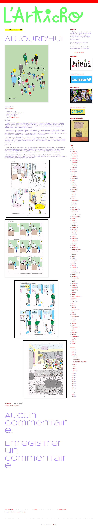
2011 (73, 392)
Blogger (54, 524)
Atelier (73, 169)
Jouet (73, 262)
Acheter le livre (15, 117)
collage (73, 202)
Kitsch (73, 263)
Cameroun (74, 189)
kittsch (73, 265)
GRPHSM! (74, 242)
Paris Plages (74, 289)
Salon (73, 319)
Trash (73, 334)
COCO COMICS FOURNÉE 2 (79, 361)
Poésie (73, 300)
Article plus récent (9, 509)
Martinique (74, 276)
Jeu (72, 258)
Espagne (73, 222)
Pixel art (73, 294)
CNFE (73, 198)
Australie (74, 173)
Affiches (73, 151)
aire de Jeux (74, 153)
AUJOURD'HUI (76, 359)
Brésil (73, 184)
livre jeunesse (16, 405)
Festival (73, 229)
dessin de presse (75, 216)
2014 (73, 385)
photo (73, 292)
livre (73, 271)
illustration (74, 247)
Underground (74, 338)
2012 (73, 390)
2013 (73, 388)
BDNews (74, 176)
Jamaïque (74, 254)
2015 (73, 383)
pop (72, 303)
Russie (73, 318)
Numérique (74, 287)
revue (73, 314)
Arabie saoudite (75, 160)
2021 (73, 354)
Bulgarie (73, 185)
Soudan (73, 321)
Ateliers (73, 171)
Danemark (74, 211)
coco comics (74, 200)
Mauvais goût (75, 278)
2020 (73, 373)
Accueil (35, 509)
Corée (73, 207)
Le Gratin (74, 269)
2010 (73, 394)
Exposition (74, 225)
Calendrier (74, 187)
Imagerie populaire (76, 249)
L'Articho (11, 405)
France (73, 234)
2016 (73, 381)
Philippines (74, 290)
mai (74, 364)
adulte (73, 149)
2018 (73, 377)
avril (74, 366)
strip (73, 325)
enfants (73, 220)
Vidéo (73, 341)
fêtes (73, 233)
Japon (73, 256)
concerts (73, 205)
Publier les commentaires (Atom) (18, 512)
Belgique (74, 178)
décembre (75, 356)
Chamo (73, 193)
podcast (73, 298)
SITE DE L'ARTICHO (79, 52)
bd (8, 405)
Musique (73, 283)
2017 (73, 379)
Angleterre (74, 156)
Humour (73, 245)
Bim (73, 180)
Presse (73, 307)
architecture (74, 162)
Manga (73, 274)
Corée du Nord (75, 209)
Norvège (73, 285)
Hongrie (73, 243)
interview (74, 251)
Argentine (74, 165)
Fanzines (74, 227)
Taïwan (73, 330)
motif (73, 280)
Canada (73, 191)
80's (72, 147)
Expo (73, 223)
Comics (73, 203)
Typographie (74, 336)
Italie (73, 252)
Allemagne (74, 155)
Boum (73, 182)
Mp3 (73, 281)
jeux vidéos (74, 260)
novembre (75, 358)
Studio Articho (75, 327)
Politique (74, 301)
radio (73, 312)
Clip (73, 196)
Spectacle (74, 323)
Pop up (73, 305)
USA (73, 339)
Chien (73, 194)
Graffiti (73, 236)
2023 (73, 350)
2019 (73, 375)
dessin (73, 213)
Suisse (73, 329)
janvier (75, 370)
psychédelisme (75, 309)
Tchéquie (74, 332)
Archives (74, 164)
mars (74, 368)
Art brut (73, 167)
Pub (72, 310)
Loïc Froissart (10, 108)
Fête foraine (74, 231)
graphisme (74, 238)
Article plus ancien (62, 509)
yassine (73, 343)
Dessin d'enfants (75, 214)
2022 (73, 352)
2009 (73, 396)
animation (74, 158)
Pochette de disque (76, 296)
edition (73, 218)
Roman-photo (75, 316)
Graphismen (74, 240)
